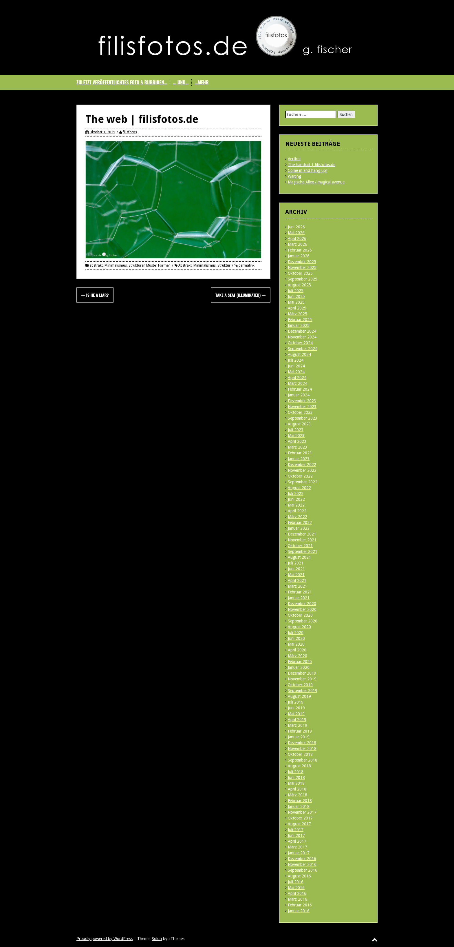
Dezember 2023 (302, 400)
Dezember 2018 (302, 742)
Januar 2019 (299, 737)
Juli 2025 (295, 290)
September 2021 (302, 551)
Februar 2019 (300, 731)
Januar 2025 (299, 325)
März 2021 (297, 586)
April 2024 (297, 377)
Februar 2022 (300, 522)
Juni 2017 (296, 835)
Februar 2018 (300, 800)
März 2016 (297, 899)
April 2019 (297, 719)
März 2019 (297, 725)
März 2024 (297, 383)
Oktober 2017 (300, 818)
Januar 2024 (299, 395)
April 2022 (297, 511)
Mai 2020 (296, 644)
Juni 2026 (296, 227)
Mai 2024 (296, 371)
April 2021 (297, 580)
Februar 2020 (300, 661)
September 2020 (302, 621)
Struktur (223, 265)
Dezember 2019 (302, 673)
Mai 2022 (296, 505)
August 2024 (299, 354)
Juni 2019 (296, 708)
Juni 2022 (296, 499)
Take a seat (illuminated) (240, 295)
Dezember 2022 (302, 464)
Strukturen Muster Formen (150, 265)
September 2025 (302, 279)
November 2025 (302, 267)
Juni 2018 (296, 777)
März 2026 (297, 244)
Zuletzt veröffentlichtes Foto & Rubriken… (121, 82)
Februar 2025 (300, 319)
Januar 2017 (299, 853)
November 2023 (302, 406)
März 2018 (297, 795)
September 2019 (302, 690)
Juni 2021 (296, 569)
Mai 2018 (296, 783)
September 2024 (302, 348)
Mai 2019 (296, 713)
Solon (157, 938)
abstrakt (96, 265)
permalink (246, 265)
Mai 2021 (296, 574)
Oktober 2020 (300, 615)
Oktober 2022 (300, 476)
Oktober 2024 (300, 342)
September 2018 (302, 760)
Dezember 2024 (302, 331)
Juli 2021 (295, 563)
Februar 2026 (300, 250)
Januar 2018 (299, 806)
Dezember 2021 (302, 534)
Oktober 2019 (300, 684)
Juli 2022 (295, 493)
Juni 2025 (296, 296)
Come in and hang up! (307, 170)
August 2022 (299, 487)
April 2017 (297, 841)
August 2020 (299, 626)
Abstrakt (185, 265)
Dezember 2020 (302, 603)
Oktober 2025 (300, 273)
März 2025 (297, 314)
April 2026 (297, 238)
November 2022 (302, 470)
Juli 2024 (295, 360)
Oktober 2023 (300, 412)
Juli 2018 (295, 771)
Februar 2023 (300, 453)
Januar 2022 (299, 528)
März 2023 (297, 447)
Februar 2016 (300, 905)
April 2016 (297, 893)
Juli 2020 (295, 632)
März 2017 (297, 847)
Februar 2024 (300, 389)
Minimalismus (116, 265)
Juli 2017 (295, 829)
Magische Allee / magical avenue (316, 182)
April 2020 (297, 650)
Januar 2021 (299, 597)
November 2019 (302, 679)
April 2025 (297, 308)
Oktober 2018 (300, 754)
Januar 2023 (299, 458)
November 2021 (302, 540)
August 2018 (299, 766)
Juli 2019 (295, 702)
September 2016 (302, 870)
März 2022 (297, 516)
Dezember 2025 (302, 261)
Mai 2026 (296, 232)
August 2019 (299, 696)
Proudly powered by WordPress (104, 938)
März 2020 (297, 655)
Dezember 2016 (302, 858)
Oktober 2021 (300, 545)
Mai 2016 (296, 887)
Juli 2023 (295, 429)
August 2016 (299, 876)
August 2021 (299, 557)
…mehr (201, 82)
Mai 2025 (296, 302)
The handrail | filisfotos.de (311, 164)
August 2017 (299, 824)
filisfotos (130, 132)
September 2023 (302, 418)
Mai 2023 (296, 435)
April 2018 (297, 789)
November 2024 (302, 337)
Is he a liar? (95, 295)
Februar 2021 (300, 592)
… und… (180, 82)
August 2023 (299, 424)
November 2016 (302, 864)
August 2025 (299, 285)
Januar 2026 (299, 256)
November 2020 (302, 609)
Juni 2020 (296, 638)
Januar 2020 (299, 667)
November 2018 (302, 748)
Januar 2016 (299, 910)
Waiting (294, 176)
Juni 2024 (296, 366)
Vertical (294, 158)
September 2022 (302, 482)
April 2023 (297, 441)
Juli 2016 (295, 881)
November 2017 (302, 812)
